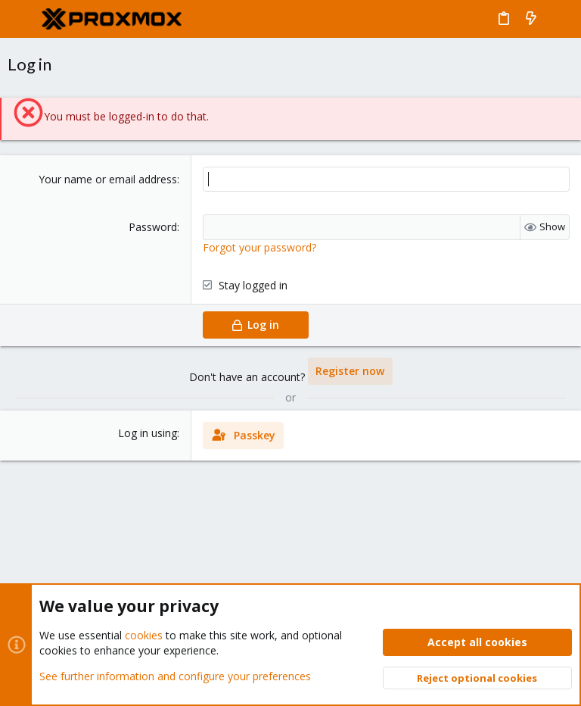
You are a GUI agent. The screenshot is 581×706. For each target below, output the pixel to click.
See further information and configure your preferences (175, 675)
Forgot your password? (259, 247)
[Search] (558, 19)
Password (153, 227)
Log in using (147, 433)
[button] (23, 19)
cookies (144, 635)
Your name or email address (108, 179)
